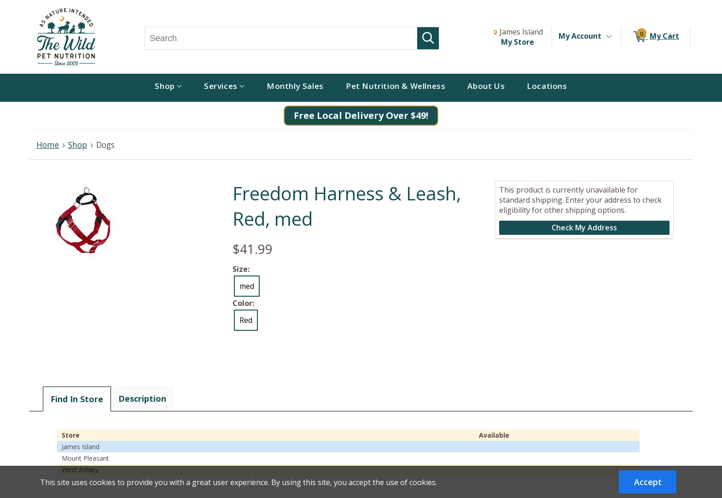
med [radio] (246, 286)
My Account (580, 36)
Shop (77, 144)
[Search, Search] (281, 38)
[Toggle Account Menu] (608, 36)
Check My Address (584, 228)
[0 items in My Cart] (655, 37)
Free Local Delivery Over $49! (361, 115)
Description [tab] (142, 398)
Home (47, 144)
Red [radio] (245, 320)
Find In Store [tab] (77, 398)
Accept (648, 481)
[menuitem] (168, 88)
